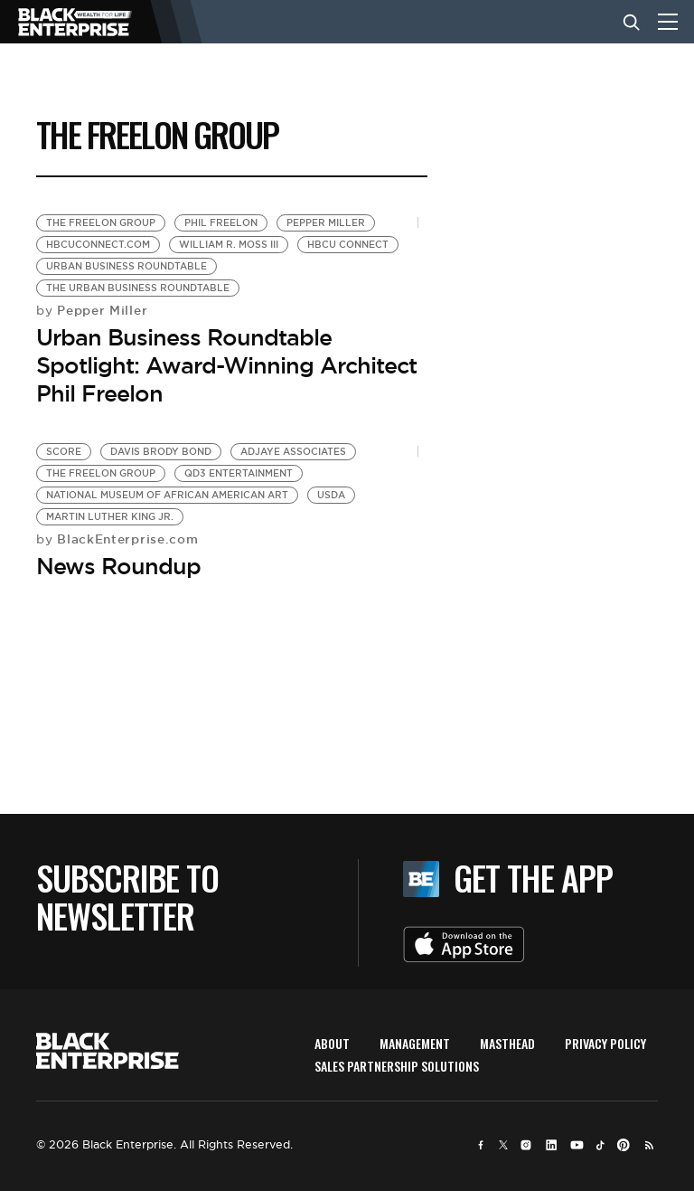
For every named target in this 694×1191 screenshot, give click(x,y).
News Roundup (118, 566)
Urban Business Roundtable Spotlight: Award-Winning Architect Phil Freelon (226, 365)
